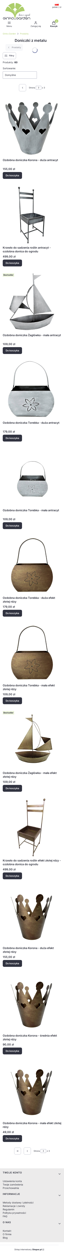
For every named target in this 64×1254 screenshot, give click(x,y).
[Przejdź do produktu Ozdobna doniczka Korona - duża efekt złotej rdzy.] (32, 915)
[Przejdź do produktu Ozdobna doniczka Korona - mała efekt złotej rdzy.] (32, 1090)
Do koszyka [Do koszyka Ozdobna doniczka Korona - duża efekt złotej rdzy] (12, 963)
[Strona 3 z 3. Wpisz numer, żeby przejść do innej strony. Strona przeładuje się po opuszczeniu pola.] (38, 88)
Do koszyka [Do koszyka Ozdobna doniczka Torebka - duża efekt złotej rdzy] (12, 613)
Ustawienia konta (12, 1181)
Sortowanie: (9, 68)
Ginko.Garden (9, 33)
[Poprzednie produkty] (27, 1151)
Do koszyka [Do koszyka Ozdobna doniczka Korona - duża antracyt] (12, 175)
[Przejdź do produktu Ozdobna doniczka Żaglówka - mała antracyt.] (32, 302)
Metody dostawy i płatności (18, 1202)
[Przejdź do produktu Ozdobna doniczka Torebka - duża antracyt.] (32, 389)
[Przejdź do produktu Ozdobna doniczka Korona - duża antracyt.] (32, 127)
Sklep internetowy (28, 1249)
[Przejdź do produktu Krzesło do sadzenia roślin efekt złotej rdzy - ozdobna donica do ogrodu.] (32, 827)
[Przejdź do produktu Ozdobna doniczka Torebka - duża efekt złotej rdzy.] (32, 565)
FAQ (5, 1216)
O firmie (7, 1234)
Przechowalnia (11, 1187)
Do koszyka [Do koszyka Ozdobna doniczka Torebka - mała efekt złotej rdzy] (12, 700)
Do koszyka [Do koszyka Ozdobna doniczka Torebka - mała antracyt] (12, 525)
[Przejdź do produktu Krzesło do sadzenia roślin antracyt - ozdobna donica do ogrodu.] (32, 214)
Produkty (24, 33)
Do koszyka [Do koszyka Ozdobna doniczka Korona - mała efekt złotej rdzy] (12, 1138)
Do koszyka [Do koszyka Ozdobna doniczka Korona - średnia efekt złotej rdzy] (12, 1050)
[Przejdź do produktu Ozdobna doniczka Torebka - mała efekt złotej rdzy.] (32, 652)
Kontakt (7, 1230)
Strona (32, 87)
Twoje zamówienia (13, 1184)
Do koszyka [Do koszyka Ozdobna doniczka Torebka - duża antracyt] (12, 438)
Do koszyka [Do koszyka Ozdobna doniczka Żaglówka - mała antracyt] (12, 350)
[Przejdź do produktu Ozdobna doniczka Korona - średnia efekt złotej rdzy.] (32, 1002)
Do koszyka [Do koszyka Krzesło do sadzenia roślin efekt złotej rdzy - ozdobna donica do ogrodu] (12, 875)
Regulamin (8, 1209)
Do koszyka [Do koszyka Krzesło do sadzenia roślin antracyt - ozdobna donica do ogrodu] (12, 262)
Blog (5, 1237)
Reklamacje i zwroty (14, 1205)
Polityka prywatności (14, 1212)
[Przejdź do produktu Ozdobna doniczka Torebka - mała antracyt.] (32, 477)
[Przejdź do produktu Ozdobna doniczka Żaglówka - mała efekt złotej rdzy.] (32, 740)
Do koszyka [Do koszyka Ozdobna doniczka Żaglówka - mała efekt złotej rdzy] (12, 788)
